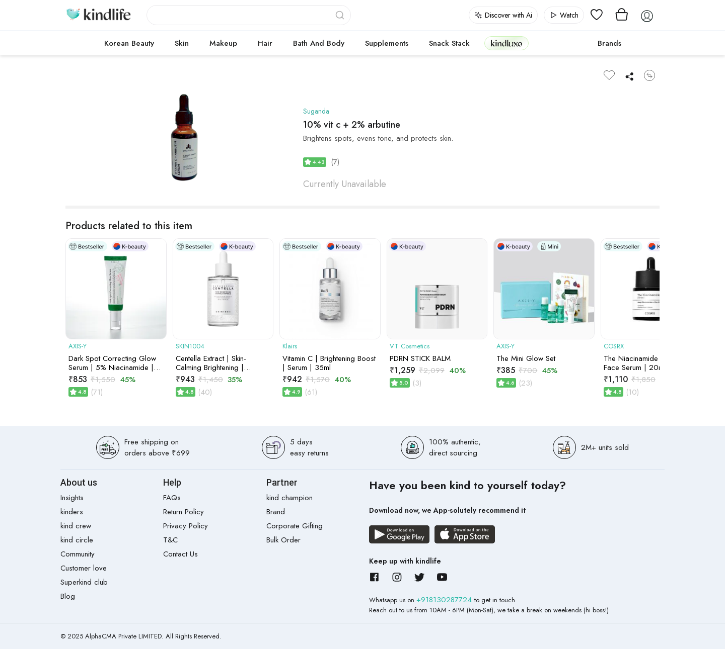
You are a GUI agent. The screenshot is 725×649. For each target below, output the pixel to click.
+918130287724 (445, 599)
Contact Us (180, 554)
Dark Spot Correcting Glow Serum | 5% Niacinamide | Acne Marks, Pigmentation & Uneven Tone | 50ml (113, 363)
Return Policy (183, 511)
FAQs (172, 497)
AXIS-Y (77, 346)
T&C (170, 539)
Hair (265, 43)
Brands (609, 43)
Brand (275, 511)
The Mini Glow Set (525, 358)
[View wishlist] (596, 15)
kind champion (289, 497)
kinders (71, 511)
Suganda (317, 111)
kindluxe (506, 43)
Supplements (386, 43)
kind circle (76, 539)
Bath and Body (318, 43)
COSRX (614, 346)
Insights (72, 497)
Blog (67, 596)
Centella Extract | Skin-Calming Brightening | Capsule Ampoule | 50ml (216, 363)
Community (77, 554)
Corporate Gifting (294, 525)
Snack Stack (449, 43)
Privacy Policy (185, 525)
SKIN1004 (190, 346)
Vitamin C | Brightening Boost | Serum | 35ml (329, 363)
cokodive (560, 43)
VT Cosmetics (409, 346)
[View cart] (621, 15)
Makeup (223, 43)
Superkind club (84, 582)
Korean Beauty (129, 43)
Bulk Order (283, 539)
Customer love (83, 568)
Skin (182, 43)
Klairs (289, 346)
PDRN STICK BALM (420, 358)
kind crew (75, 525)
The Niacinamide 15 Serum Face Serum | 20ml (647, 363)
